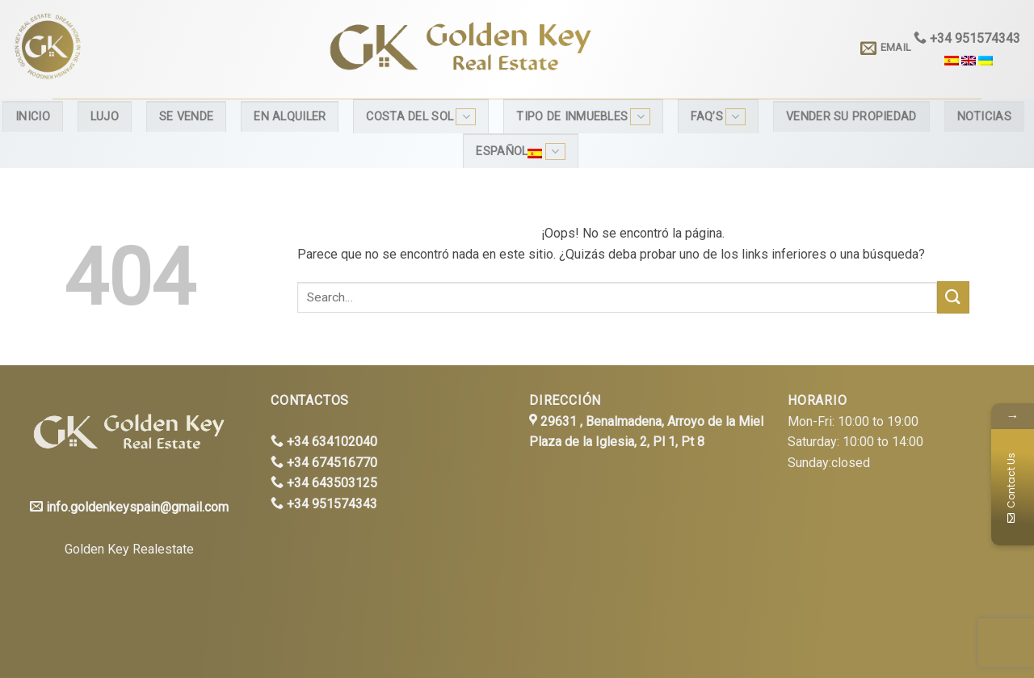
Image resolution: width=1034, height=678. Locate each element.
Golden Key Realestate (129, 549)
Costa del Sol (421, 116)
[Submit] (953, 297)
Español (520, 151)
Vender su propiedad (851, 117)
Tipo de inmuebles (583, 116)
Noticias (984, 117)
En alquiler (290, 117)
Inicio (32, 117)
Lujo (104, 117)
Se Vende (186, 117)
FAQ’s (718, 116)
